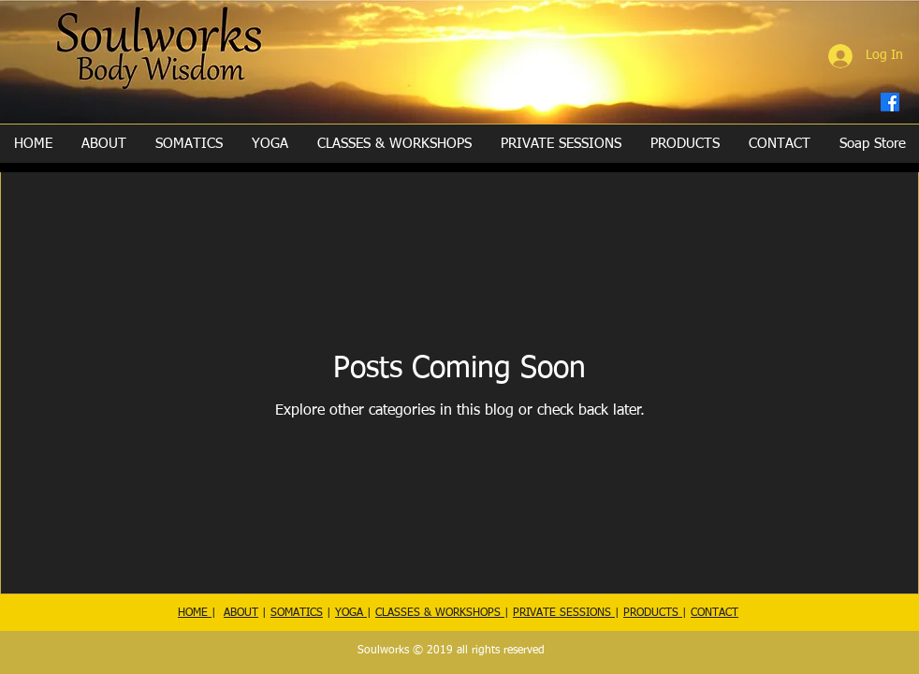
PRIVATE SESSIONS (564, 613)
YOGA (351, 613)
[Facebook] (890, 102)
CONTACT (714, 613)
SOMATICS (296, 613)
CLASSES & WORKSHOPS (439, 613)
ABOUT (241, 613)
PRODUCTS (652, 613)
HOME (195, 613)
